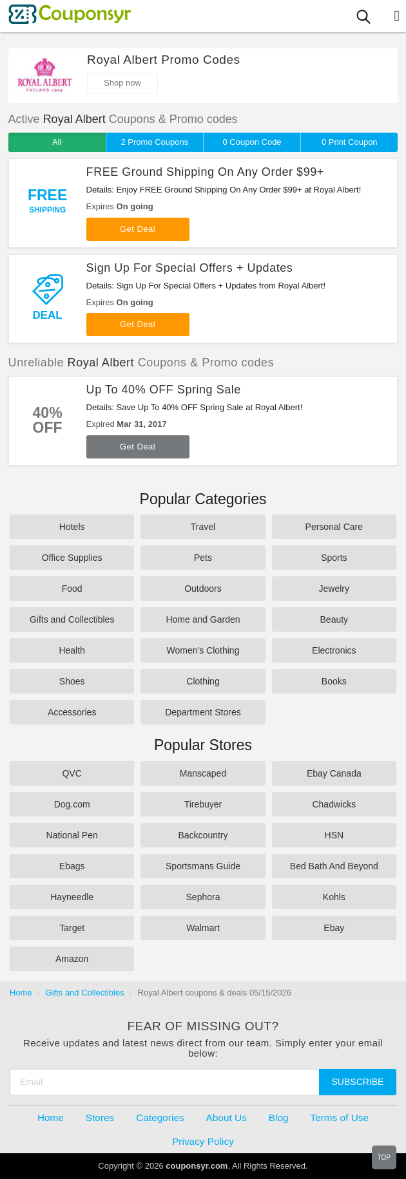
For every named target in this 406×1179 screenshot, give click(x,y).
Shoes (72, 681)
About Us (226, 1117)
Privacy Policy (203, 1141)
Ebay (334, 928)
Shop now (122, 83)
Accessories (72, 712)
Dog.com (72, 804)
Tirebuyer (203, 804)
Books (334, 681)
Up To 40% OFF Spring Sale (163, 389)
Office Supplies (72, 557)
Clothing (202, 681)
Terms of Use (339, 1117)
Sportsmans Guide (203, 866)
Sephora (203, 897)
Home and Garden (203, 619)
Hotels (72, 527)
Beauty (334, 619)
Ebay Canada (334, 773)
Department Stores (203, 712)
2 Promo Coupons (154, 142)
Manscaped (203, 773)
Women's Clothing (203, 650)
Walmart (203, 928)
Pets (203, 557)
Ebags (72, 866)
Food (72, 588)
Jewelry (334, 588)
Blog (279, 1117)
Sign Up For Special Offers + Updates (189, 267)
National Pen (72, 835)
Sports (334, 557)
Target (71, 928)
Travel (203, 527)
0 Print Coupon (350, 142)
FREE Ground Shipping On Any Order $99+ (205, 171)
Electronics (334, 650)
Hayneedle (71, 897)
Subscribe (358, 1082)
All (56, 142)
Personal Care (334, 527)
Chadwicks (334, 804)
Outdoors (203, 588)
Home (21, 992)
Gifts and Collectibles (72, 619)
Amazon (71, 959)
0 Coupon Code (252, 142)
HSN (334, 835)
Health (71, 650)
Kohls (334, 897)
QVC (71, 773)
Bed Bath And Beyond (334, 866)
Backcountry (202, 835)
